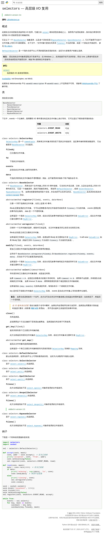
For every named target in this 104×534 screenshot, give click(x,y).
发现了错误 (95, 529)
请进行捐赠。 (96, 525)
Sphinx (89, 532)
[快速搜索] (55, 3)
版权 (70, 513)
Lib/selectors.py (13, 20)
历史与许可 (93, 520)
